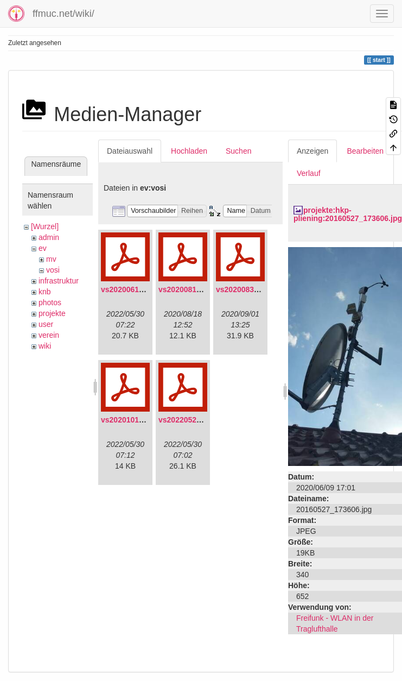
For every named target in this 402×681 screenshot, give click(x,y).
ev (43, 248)
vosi (53, 270)
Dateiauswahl (129, 151)
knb (45, 291)
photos (50, 302)
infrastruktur (59, 280)
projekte (52, 313)
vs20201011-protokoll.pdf (146, 419)
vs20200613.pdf (129, 289)
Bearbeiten (365, 151)
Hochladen (189, 151)
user (46, 324)
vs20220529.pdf (186, 419)
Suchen (238, 151)
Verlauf (309, 173)
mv (51, 259)
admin (49, 237)
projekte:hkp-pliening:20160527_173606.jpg (347, 214)
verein (49, 335)
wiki (45, 346)
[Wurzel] (45, 226)
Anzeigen (312, 151)
